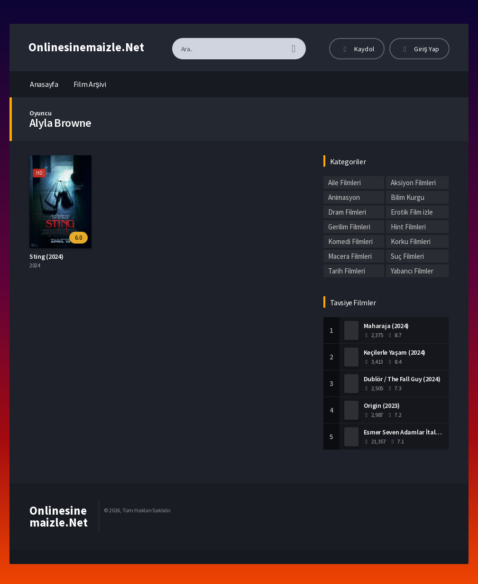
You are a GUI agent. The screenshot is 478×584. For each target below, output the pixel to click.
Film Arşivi (90, 84)
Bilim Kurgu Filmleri (407, 198)
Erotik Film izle (412, 212)
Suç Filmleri (407, 256)
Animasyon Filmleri (344, 198)
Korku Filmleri (411, 241)
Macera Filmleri (350, 256)
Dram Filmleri (347, 212)
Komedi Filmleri (350, 241)
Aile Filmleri (344, 182)
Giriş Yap (419, 49)
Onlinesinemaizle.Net (86, 47)
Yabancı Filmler (412, 270)
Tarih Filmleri (346, 270)
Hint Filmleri (408, 226)
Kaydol (357, 49)
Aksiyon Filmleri (413, 182)
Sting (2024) (46, 256)
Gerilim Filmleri (349, 226)
